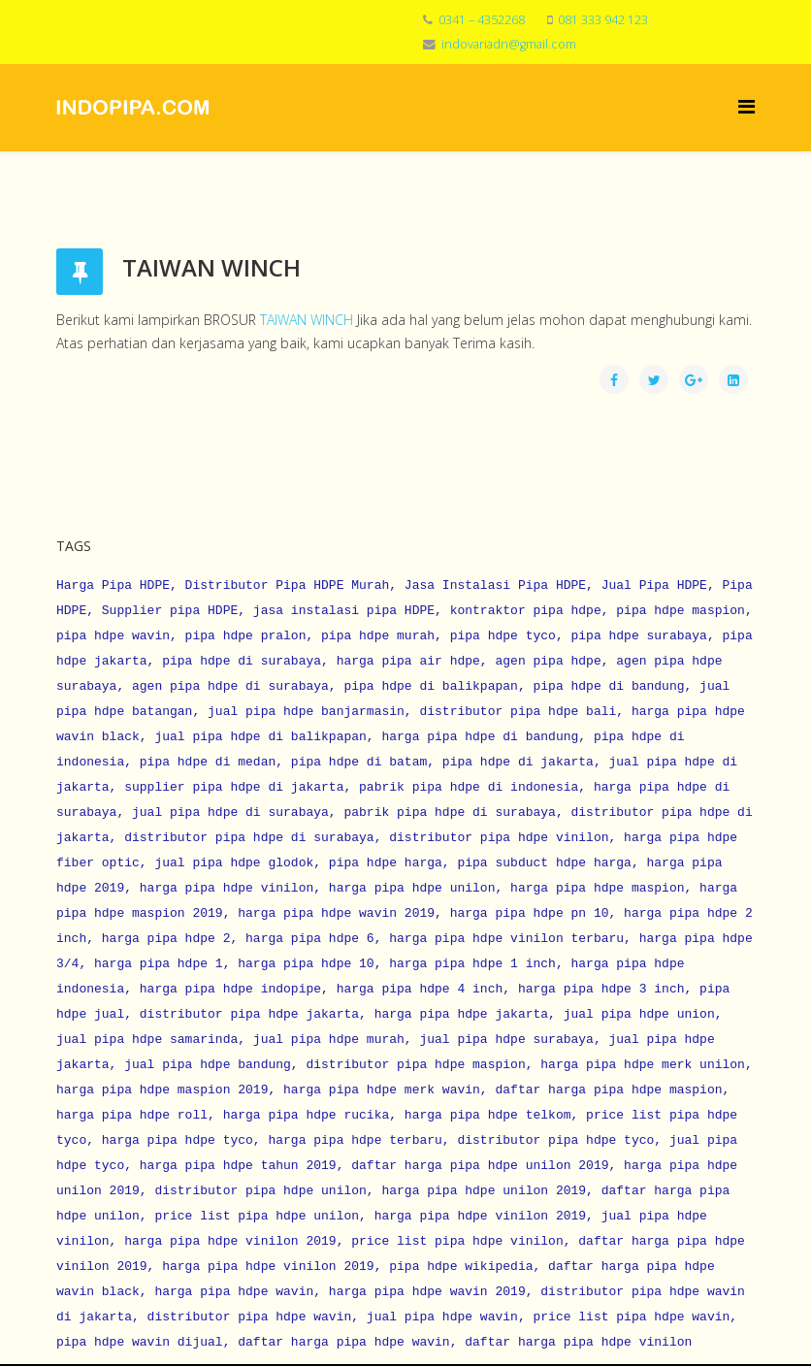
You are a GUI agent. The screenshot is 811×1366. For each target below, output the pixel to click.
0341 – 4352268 (481, 20)
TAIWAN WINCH (306, 319)
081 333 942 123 (603, 20)
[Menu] (746, 106)
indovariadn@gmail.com (508, 44)
